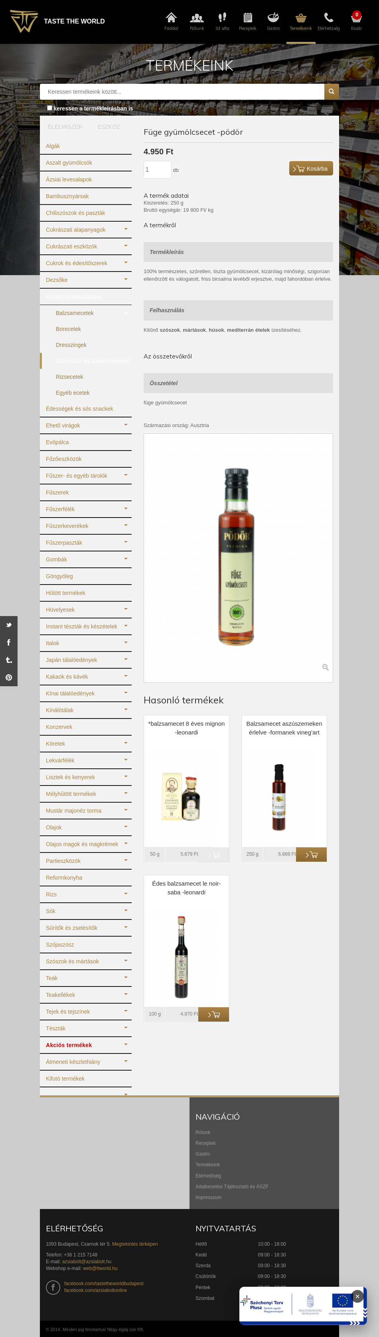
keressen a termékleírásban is (93, 108)
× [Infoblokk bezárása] (357, 1296)
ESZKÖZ (109, 127)
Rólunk (202, 1132)
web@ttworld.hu (100, 1268)
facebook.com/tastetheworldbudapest (104, 1283)
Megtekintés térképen (135, 1244)
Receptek (205, 1143)
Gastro (202, 1154)
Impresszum (208, 1197)
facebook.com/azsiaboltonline (95, 1290)
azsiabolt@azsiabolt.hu (87, 1261)
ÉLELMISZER (63, 127)
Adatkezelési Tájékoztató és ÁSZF (231, 1186)
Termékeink (207, 1165)
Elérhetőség (208, 1176)
